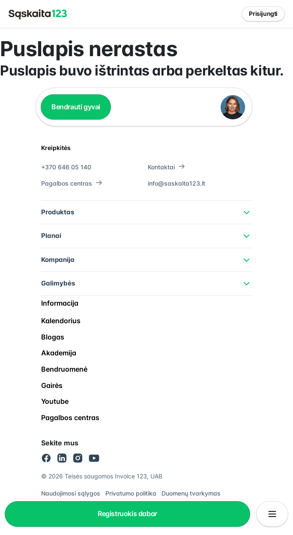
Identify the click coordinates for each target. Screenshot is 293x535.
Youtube (55, 401)
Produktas (57, 212)
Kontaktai (166, 167)
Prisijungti (263, 13)
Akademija (58, 353)
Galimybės (58, 283)
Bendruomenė (64, 369)
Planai (51, 235)
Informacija (59, 303)
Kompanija (58, 259)
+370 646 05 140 (66, 167)
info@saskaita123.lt (176, 183)
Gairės (52, 385)
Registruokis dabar (127, 513)
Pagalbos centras (71, 183)
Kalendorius (61, 320)
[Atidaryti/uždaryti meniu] (272, 514)
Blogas (52, 337)
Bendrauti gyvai (75, 106)
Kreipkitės (56, 147)
